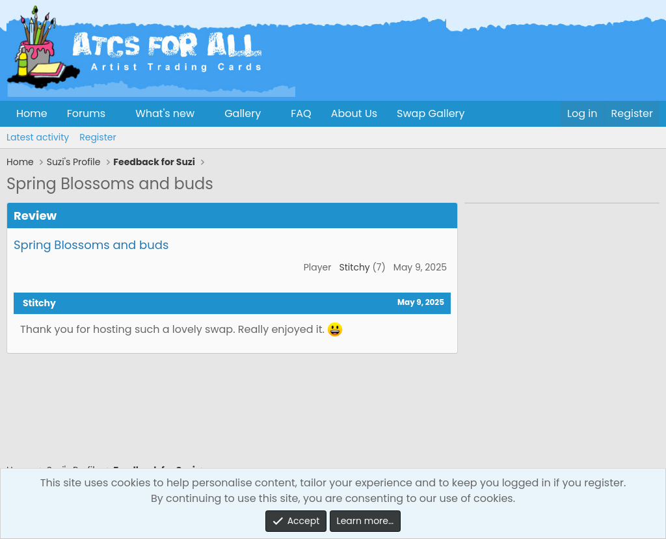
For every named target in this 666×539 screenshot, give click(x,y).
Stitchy (355, 267)
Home (31, 113)
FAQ (301, 113)
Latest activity (38, 137)
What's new (164, 113)
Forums (86, 113)
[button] (116, 114)
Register (97, 137)
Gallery (242, 113)
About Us (354, 113)
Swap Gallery (430, 113)
